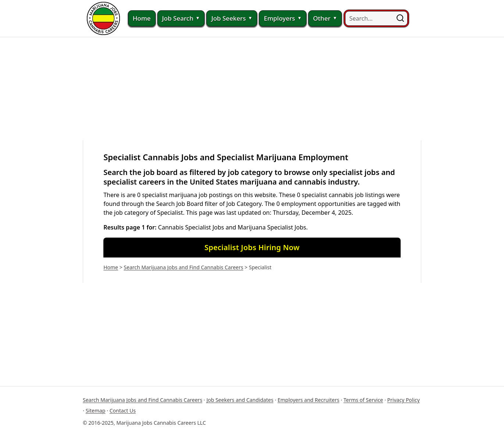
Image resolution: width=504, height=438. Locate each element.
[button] (400, 18)
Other (325, 19)
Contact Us (123, 410)
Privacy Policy (403, 399)
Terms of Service (363, 399)
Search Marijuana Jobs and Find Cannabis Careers (183, 267)
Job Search (181, 19)
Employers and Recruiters (308, 399)
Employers (283, 19)
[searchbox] (376, 18)
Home (142, 18)
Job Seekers (231, 19)
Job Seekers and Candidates (239, 399)
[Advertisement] (252, 88)
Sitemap (96, 410)
